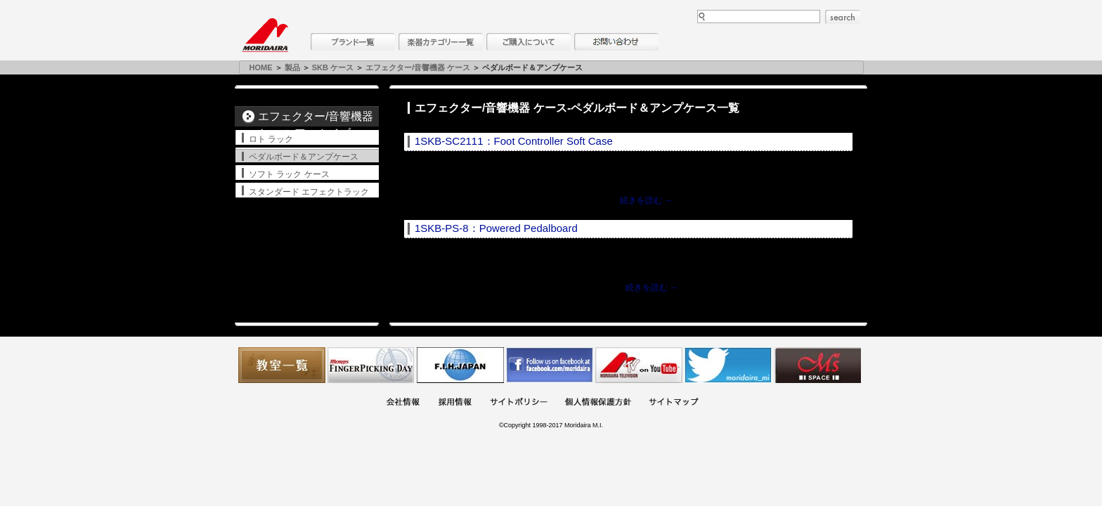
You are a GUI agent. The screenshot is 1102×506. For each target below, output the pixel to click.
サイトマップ (673, 403)
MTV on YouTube (638, 365)
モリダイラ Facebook (549, 365)
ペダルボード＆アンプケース (303, 157)
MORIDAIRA (265, 35)
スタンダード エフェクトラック (309, 192)
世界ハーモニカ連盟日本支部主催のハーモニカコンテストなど (460, 365)
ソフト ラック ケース (289, 174)
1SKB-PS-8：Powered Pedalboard (496, 228)
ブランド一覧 (353, 42)
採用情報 (455, 403)
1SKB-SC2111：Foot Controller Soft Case (514, 141)
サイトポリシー (518, 403)
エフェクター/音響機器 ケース (417, 67)
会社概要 (402, 403)
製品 (292, 67)
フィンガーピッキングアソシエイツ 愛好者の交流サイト (371, 365)
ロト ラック (271, 139)
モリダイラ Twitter (728, 365)
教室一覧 (281, 365)
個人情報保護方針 (598, 403)
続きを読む (646, 200)
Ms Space (817, 365)
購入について (528, 42)
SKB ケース (333, 67)
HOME (261, 67)
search (842, 17)
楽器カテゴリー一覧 (440, 42)
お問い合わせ (616, 42)
